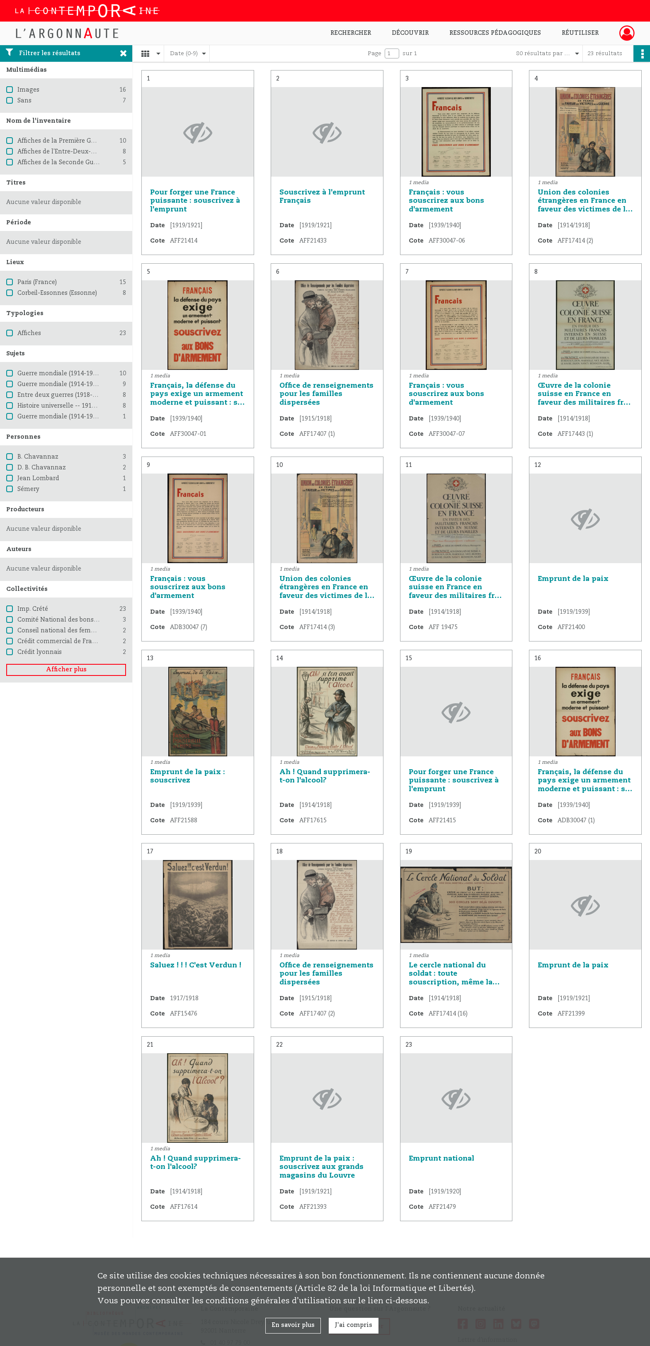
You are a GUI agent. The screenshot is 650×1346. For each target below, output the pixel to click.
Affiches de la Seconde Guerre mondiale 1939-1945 (91, 162)
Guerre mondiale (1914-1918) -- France (73, 384)
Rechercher (350, 33)
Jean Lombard (38, 478)
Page (374, 53)
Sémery (28, 489)
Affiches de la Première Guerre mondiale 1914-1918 (92, 141)
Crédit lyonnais (39, 652)
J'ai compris (353, 1325)
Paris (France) (37, 282)
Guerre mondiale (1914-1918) (59, 374)
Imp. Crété (32, 609)
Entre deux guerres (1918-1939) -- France (76, 395)
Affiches (29, 333)
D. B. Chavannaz (41, 468)
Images (28, 90)
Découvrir (410, 33)
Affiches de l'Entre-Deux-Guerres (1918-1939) (82, 152)
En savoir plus (293, 1325)
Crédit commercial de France (60, 641)
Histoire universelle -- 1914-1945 (64, 406)
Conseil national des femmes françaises (76, 631)
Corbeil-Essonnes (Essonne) (57, 293)
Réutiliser (580, 33)
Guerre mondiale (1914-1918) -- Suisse (72, 417)
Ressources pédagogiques (495, 33)
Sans (24, 101)
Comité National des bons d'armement (74, 620)
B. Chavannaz (37, 457)
